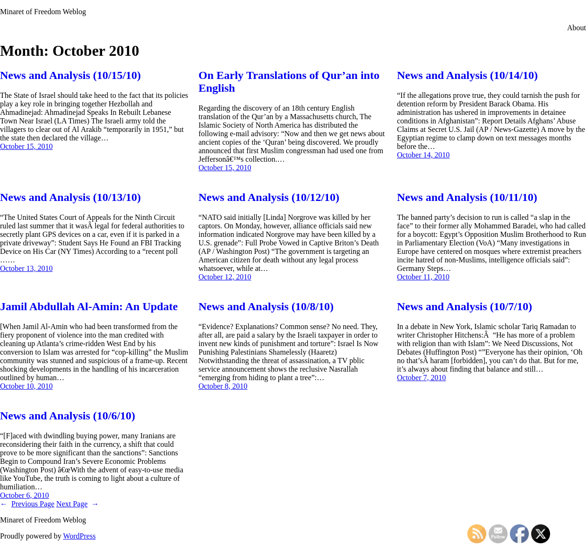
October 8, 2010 (223, 386)
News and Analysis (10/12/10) (268, 197)
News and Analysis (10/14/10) (467, 75)
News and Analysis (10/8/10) (266, 306)
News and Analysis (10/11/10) (467, 197)
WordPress (79, 536)
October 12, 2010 (224, 277)
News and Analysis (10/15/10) (70, 75)
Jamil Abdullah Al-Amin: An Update (89, 306)
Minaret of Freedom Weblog (43, 12)
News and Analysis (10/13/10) (70, 197)
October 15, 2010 (26, 146)
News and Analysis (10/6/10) (67, 415)
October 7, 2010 (421, 378)
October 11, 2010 (423, 277)
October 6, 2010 (24, 495)
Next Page (77, 504)
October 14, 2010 (423, 155)
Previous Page (27, 504)
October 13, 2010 (26, 268)
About (576, 28)
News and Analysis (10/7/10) (464, 306)
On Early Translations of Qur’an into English (288, 81)
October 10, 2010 (26, 386)
